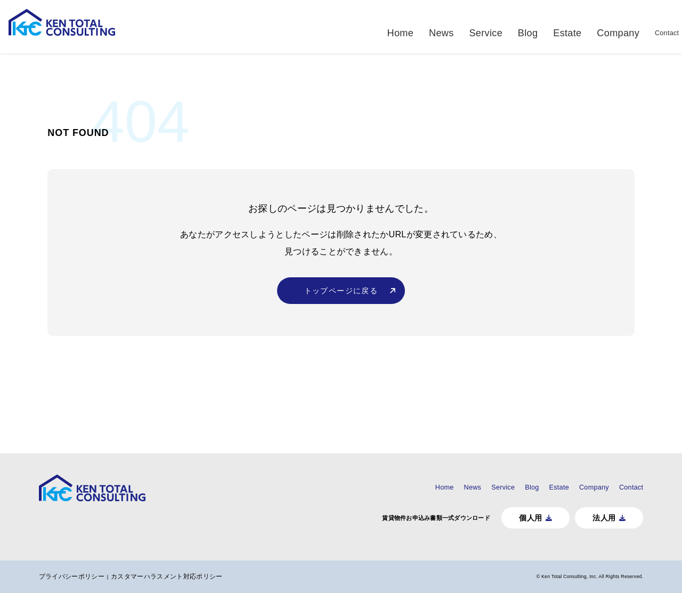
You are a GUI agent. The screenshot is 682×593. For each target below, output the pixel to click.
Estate (561, 26)
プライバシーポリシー (80, 576)
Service (486, 26)
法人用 (594, 517)
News (444, 26)
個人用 (519, 517)
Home (406, 26)
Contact (658, 26)
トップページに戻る (341, 305)
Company (608, 26)
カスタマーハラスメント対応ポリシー (177, 576)
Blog (524, 26)
